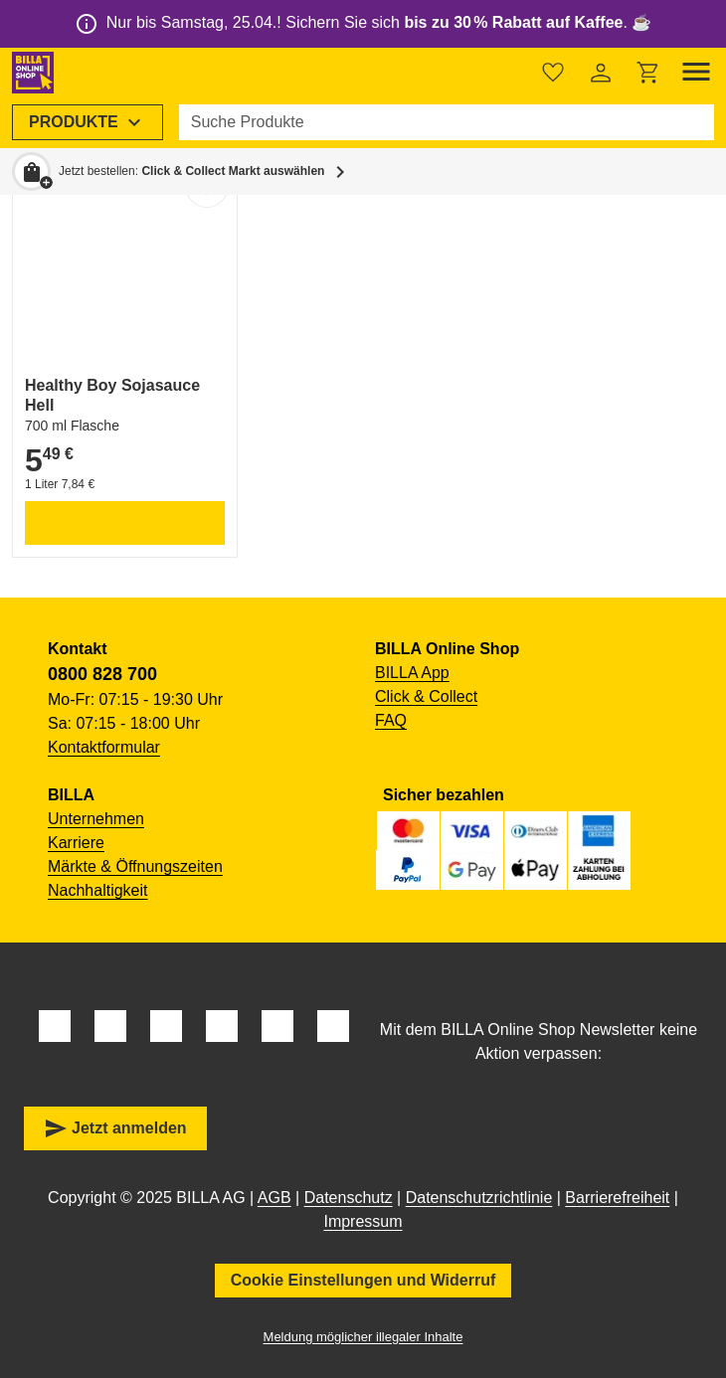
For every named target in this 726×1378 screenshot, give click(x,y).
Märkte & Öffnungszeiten (135, 866)
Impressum (362, 1221)
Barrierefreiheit (617, 1197)
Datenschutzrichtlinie (479, 1197)
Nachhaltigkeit (98, 890)
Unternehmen (96, 818)
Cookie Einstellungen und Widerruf (363, 1280)
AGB (274, 1197)
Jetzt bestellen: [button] (191, 171)
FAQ (391, 720)
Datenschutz (348, 1197)
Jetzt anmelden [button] (115, 1128)
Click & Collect (426, 696)
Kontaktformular (104, 747)
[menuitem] (87, 122)
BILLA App (412, 672)
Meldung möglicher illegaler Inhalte (363, 1336)
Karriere (76, 842)
